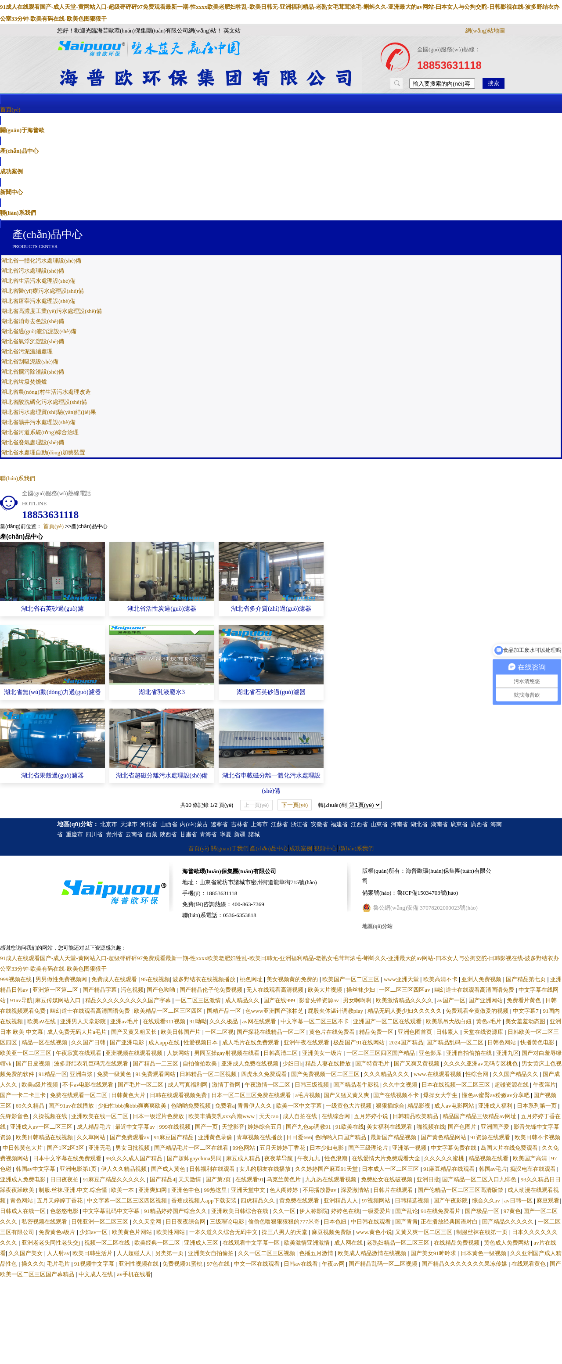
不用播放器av (320, 1190)
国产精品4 (163, 1179)
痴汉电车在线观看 (533, 1169)
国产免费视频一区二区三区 (326, 1074)
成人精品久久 (243, 1000)
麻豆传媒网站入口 (58, 1000)
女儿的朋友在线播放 (265, 1169)
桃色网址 (252, 979)
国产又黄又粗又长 (134, 1032)
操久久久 (33, 1263)
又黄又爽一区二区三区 (424, 1232)
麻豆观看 (548, 1200)
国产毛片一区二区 (141, 1084)
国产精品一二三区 (156, 1063)
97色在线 (219, 1263)
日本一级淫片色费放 (159, 1116)
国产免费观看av (130, 1137)
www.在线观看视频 (438, 1074)
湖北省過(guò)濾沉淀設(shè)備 (38, 331)
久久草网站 (92, 1137)
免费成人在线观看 (114, 979)
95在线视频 (155, 979)
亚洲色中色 (186, 1190)
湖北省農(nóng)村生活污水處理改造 (46, 392)
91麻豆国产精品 (174, 1137)
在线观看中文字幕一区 (252, 1242)
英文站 (232, 30)
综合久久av (487, 1200)
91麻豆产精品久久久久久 (115, 1179)
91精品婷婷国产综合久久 (176, 1211)
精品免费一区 (377, 1032)
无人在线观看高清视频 (275, 989)
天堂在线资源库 (483, 1032)
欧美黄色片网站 (132, 1232)
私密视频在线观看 (45, 1221)
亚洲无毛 (100, 1147)
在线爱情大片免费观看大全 (387, 1158)
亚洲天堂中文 (249, 1190)
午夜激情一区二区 (268, 1084)
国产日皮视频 (33, 1063)
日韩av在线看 (301, 1263)
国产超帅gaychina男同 (195, 1158)
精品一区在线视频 (45, 1042)
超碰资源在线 (512, 1084)
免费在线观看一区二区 (79, 1095)
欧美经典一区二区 (157, 1242)
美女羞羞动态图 (526, 1021)
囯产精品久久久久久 (508, 1221)
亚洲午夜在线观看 (307, 1042)
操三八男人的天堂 (285, 1232)
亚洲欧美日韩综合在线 (240, 1211)
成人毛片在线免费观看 (251, 1042)
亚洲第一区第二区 (55, 989)
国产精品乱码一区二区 (455, 1042)
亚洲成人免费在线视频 (250, 1063)
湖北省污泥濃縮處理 (27, 351)
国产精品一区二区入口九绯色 (480, 1179)
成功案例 (11, 171)
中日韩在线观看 (371, 1221)
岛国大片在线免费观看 (510, 1147)
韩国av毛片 (493, 1169)
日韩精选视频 (412, 1200)
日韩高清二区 (281, 1053)
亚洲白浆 (82, 1074)
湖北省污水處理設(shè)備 (32, 270)
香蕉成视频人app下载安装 (204, 1200)
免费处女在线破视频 (387, 1179)
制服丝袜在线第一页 (482, 1232)
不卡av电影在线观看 (88, 1084)
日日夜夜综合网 (186, 1221)
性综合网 (477, 1074)
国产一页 (207, 1126)
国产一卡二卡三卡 (23, 1095)
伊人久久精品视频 (124, 1169)
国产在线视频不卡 (396, 1095)
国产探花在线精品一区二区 (271, 1032)
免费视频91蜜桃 (183, 1263)
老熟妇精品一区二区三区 (399, 1242)
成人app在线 (164, 1042)
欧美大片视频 (325, 989)
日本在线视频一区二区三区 (456, 1084)
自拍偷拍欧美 (200, 1063)
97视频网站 (377, 1200)
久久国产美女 (26, 1253)
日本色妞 (336, 1221)
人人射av (58, 1253)
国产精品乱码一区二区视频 (383, 1263)
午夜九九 (309, 1158)
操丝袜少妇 (361, 989)
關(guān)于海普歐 (22, 130)
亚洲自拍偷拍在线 (469, 1053)
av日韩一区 (519, 1200)
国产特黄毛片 (373, 1063)
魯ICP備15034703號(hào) (427, 892)
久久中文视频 (400, 1084)
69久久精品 (31, 1105)
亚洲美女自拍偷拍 (211, 1253)
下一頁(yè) (294, 805)
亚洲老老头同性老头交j (52, 1242)
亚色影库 (431, 1053)
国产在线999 (279, 1000)
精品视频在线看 (489, 1158)
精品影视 (419, 1105)
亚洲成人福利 (496, 1105)
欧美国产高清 (530, 1158)
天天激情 (190, 1179)
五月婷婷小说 (371, 1116)
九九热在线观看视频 (331, 1179)
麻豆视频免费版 (332, 1232)
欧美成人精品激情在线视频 (372, 1253)
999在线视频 (175, 1126)
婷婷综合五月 (265, 1126)
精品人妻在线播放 (328, 1063)
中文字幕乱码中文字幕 (112, 1211)
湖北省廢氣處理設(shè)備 (32, 442)
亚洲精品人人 (341, 1200)
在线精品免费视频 (457, 1242)
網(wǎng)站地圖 (485, 30)
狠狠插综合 (390, 1105)
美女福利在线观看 (390, 1126)
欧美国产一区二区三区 (351, 979)
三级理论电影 (227, 1221)
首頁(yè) (10, 109)
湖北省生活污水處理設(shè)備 (38, 280)
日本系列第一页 (537, 1105)
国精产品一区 (224, 1011)
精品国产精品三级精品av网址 (480, 1116)
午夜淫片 (544, 1084)
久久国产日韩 (89, 1042)
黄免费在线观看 (300, 1200)
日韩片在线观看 (393, 1190)
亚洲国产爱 (496, 1126)
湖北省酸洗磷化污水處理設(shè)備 (44, 402)
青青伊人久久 (255, 1105)
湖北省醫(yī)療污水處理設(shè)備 (42, 291)
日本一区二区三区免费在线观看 (251, 1095)
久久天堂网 (147, 1221)
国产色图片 (463, 1126)
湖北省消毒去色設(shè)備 (32, 321)
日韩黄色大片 (129, 1095)
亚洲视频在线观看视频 (134, 1053)
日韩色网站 (502, 1042)
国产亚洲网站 (486, 1000)
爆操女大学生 (441, 1095)
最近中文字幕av (135, 1126)
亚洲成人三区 (202, 1242)
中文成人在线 (96, 1274)
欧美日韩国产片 (181, 1032)
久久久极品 (224, 1021)
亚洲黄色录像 (216, 1137)
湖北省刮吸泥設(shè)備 (29, 361)
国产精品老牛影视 (356, 1084)
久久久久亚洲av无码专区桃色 (481, 1063)
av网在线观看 (260, 1021)
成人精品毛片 (94, 1126)
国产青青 (406, 1221)
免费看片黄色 (524, 1000)
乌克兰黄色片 (284, 1179)
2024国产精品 (406, 1042)
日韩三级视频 (312, 1084)
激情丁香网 (227, 1084)
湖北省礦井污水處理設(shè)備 (38, 422)
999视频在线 (16, 979)
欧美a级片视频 (41, 1084)
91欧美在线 (349, 1126)
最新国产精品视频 (394, 1137)
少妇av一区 (94, 1232)
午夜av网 (334, 1263)
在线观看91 (249, 1179)
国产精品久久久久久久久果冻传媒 (465, 1263)
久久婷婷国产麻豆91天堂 (327, 1169)
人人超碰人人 (134, 1253)
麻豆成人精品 (244, 1158)
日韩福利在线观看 (212, 1169)
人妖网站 (179, 1053)
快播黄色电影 (538, 1042)
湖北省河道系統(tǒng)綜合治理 (40, 432)
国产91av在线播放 (71, 1105)
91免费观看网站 (156, 1074)
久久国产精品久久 (516, 1074)
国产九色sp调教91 (309, 1126)
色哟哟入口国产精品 (341, 1137)
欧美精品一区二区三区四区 (169, 1011)
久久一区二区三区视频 (267, 1253)
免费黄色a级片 (58, 1232)
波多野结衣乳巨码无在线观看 (92, 1063)
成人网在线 (349, 1242)
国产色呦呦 (162, 989)
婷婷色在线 (345, 1211)
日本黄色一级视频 (484, 1253)
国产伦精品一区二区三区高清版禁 (461, 1190)
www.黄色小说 (374, 1232)
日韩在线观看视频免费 (179, 1095)
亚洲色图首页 (415, 1032)
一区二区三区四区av (405, 989)
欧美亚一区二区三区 (26, 1053)
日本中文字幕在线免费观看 (68, 1158)
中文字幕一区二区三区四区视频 (127, 1200)
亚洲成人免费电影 (23, 1179)
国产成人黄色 (169, 1169)
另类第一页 (170, 1253)
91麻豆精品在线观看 (449, 1169)
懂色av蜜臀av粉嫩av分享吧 (496, 1095)
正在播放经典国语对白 (450, 1221)
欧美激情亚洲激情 (307, 1242)
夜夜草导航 (279, 1158)
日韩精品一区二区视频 (209, 1074)
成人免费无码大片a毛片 (77, 1032)
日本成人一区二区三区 (391, 1169)
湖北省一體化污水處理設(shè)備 (41, 260)
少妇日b (292, 1063)
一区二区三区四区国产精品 (381, 1053)
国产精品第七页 (526, 979)
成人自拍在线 (300, 1116)
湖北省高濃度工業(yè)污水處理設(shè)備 (51, 311)
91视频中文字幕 (94, 1263)
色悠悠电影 (65, 1211)
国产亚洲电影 (127, 1042)
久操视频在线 (50, 1116)
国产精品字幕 (100, 989)
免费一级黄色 (115, 1074)
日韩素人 (448, 1032)
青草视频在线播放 (260, 1137)
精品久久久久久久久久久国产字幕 (128, 1000)
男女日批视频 (133, 1147)
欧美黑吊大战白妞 (449, 1021)
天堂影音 (233, 1126)
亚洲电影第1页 (79, 1169)
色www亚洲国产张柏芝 (275, 1011)
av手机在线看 (134, 1274)
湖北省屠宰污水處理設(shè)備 (38, 301)
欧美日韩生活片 (93, 1253)
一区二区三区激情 (198, 1000)
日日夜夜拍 (65, 1179)
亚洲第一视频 (410, 1147)
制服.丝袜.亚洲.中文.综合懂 (73, 1190)
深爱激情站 (356, 1190)
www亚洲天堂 (402, 979)
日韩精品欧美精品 (416, 1116)
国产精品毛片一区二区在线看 (192, 1147)
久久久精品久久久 (387, 1074)
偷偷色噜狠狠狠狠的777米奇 (284, 1221)
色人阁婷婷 (284, 1190)
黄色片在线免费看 (332, 1032)
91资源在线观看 (491, 1137)
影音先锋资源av (319, 1000)
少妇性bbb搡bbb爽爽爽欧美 (133, 1105)
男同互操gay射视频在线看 (227, 1053)
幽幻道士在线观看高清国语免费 (474, 989)
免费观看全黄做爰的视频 (478, 1011)
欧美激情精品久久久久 (405, 1000)
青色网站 (22, 1200)
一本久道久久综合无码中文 (224, 1232)
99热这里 (216, 1190)
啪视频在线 (431, 1126)
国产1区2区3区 (66, 1147)
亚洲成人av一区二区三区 (42, 1126)
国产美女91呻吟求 (434, 1253)
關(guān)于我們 (230, 848)
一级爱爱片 (377, 1211)
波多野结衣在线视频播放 (205, 979)
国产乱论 (406, 1211)
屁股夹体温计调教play (336, 1011)
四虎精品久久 (258, 1200)
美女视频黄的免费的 (293, 979)
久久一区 (285, 1211)
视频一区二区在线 (107, 1242)
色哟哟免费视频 (191, 1105)
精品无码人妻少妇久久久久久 (405, 1011)
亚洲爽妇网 (153, 1190)
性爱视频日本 (201, 1042)
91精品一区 (53, 1074)
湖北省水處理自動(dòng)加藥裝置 (43, 452)
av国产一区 (451, 1000)
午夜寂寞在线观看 (79, 1053)
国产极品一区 (483, 1211)
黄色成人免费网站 (507, 1242)
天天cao (269, 1116)
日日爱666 (299, 1137)
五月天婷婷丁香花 (282, 1147)
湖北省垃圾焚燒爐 (24, 381)
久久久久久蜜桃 (444, 1158)
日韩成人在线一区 (23, 1211)
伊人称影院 (313, 1211)
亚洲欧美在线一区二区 (100, 1116)
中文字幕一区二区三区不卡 (315, 1021)
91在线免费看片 (441, 1211)
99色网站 (244, 1147)
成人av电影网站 (455, 1105)
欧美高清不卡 (441, 979)
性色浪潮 (336, 1158)
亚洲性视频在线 (139, 1263)
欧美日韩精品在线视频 (45, 1137)
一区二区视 (219, 1032)
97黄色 (512, 1211)
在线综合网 (336, 1116)
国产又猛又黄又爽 (347, 1095)
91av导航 (21, 1000)
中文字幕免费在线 (454, 1147)
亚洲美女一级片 (322, 1053)
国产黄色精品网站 (444, 1137)
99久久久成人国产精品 (134, 1158)
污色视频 (132, 989)
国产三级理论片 (368, 1147)
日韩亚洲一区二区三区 (100, 1221)
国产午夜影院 (451, 1200)
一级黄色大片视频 (349, 1105)
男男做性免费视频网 (62, 979)
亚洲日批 (428, 1179)
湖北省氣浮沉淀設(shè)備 (32, 341)
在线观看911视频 (165, 1021)
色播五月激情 (317, 1253)
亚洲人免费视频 (482, 979)
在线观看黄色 (529, 1263)
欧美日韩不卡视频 (537, 1137)
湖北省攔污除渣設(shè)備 (32, 371)
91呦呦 (198, 1021)
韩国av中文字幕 (36, 1169)
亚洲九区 (507, 1053)
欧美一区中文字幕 (299, 1105)
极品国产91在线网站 (359, 1042)
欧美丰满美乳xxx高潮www (222, 1116)
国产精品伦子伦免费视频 (212, 989)
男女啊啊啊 (358, 1000)
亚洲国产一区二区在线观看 (388, 1021)
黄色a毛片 (489, 1021)
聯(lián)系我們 (18, 212)
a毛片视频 (308, 1095)
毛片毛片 (59, 1263)
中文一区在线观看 (257, 1263)
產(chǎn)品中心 (19, 151)
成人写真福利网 (188, 1084)
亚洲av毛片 (125, 1021)
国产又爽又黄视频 (417, 1063)
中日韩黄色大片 (23, 1147)
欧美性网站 (171, 1232)
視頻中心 (325, 848)
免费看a (225, 1105)
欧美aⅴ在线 (42, 1021)
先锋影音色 (15, 1116)
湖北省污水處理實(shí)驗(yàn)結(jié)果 (48, 412)
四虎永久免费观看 (264, 1074)
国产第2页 (219, 1179)
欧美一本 (123, 1190)
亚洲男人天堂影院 (83, 1021)
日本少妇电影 (327, 1147)
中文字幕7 (526, 1011)
